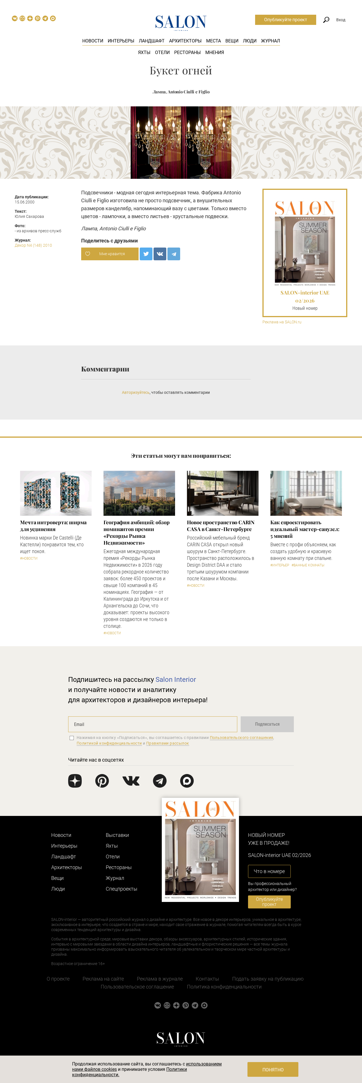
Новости (92, 41)
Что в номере (269, 871)
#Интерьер (279, 565)
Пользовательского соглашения (241, 737)
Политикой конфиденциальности (109, 743)
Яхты (144, 52)
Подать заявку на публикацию (268, 979)
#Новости (29, 558)
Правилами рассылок (167, 743)
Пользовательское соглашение (137, 987)
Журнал (270, 41)
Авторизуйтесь (136, 392)
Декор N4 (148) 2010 (33, 245)
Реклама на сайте (103, 979)
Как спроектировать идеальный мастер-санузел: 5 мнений (304, 529)
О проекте (58, 979)
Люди (250, 41)
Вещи (231, 41)
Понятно (273, 1070)
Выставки (117, 835)
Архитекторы (185, 41)
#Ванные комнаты (308, 565)
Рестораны (187, 52)
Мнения (214, 52)
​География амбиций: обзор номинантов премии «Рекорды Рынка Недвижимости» (137, 532)
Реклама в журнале (160, 979)
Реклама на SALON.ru (281, 322)
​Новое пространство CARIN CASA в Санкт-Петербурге (221, 525)
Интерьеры (121, 41)
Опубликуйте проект (285, 19)
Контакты (207, 979)
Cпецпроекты (121, 889)
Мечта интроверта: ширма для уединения (53, 525)
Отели (162, 52)
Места (213, 41)
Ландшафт (152, 41)
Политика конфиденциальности (224, 987)
